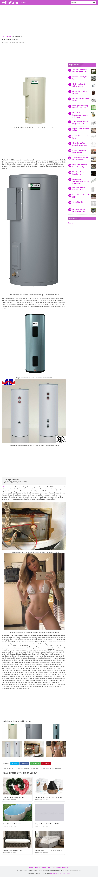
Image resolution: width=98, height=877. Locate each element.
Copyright (43, 867)
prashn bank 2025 (65, 873)
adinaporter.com (7, 487)
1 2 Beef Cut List (77, 202)
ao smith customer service (23, 768)
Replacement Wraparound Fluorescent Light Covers (80, 181)
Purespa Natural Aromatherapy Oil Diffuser (48, 797)
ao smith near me (56, 768)
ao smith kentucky (46, 768)
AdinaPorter (10, 2)
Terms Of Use (51, 867)
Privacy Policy (65, 867)
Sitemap (31, 867)
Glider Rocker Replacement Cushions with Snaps (80, 115)
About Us (58, 867)
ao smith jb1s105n (35, 768)
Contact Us (37, 867)
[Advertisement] (49, 21)
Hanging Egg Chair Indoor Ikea (12, 850)
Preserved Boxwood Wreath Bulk (13, 797)
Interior (23, 2)
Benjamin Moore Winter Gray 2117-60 (47, 824)
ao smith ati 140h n (10, 768)
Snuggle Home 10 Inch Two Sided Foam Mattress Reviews (53, 850)
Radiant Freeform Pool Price (12, 824)
